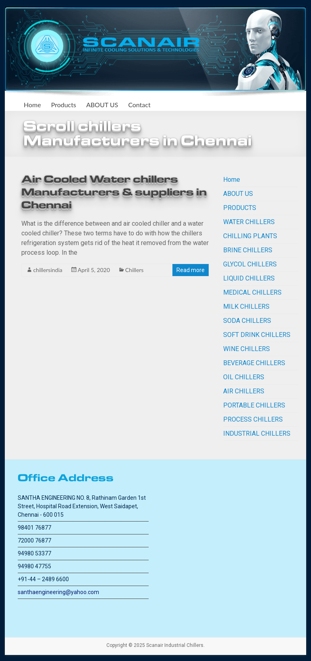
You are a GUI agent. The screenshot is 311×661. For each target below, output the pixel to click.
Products (63, 104)
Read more (190, 270)
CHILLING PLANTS (250, 236)
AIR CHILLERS (243, 391)
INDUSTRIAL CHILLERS (256, 433)
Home (32, 104)
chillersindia (47, 269)
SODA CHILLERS (247, 320)
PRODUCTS (239, 208)
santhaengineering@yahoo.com (58, 592)
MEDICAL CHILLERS (252, 292)
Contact (139, 104)
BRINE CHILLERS (247, 250)
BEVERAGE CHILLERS (254, 363)
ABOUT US (102, 104)
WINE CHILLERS (246, 349)
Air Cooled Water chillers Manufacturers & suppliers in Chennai (114, 192)
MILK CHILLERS (246, 306)
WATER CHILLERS (249, 222)
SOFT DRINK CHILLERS (256, 335)
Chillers (134, 269)
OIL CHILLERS (243, 377)
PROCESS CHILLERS (253, 419)
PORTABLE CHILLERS (254, 405)
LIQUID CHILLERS (249, 278)
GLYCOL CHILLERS (250, 264)
